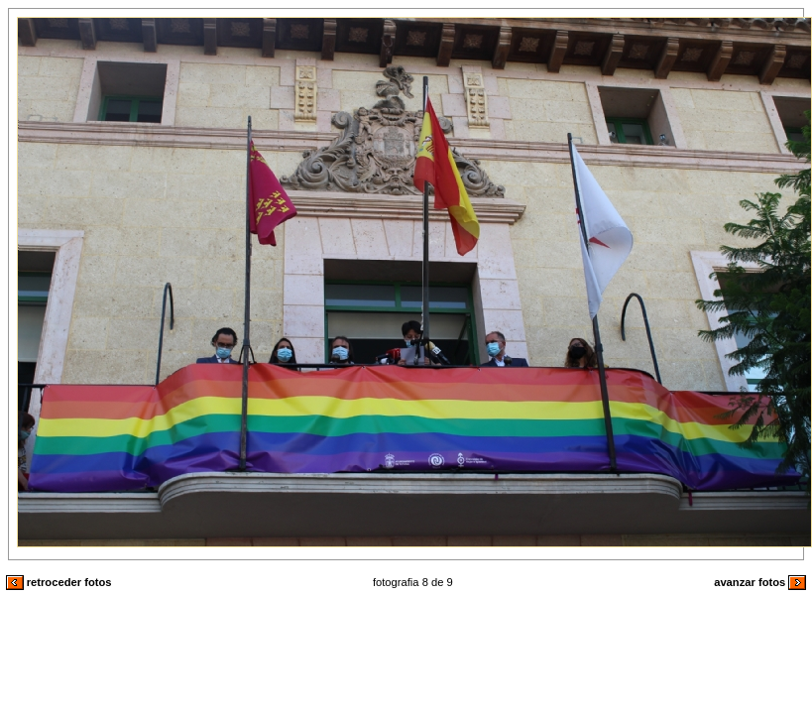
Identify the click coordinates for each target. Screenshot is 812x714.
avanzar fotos (760, 582)
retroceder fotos (59, 582)
